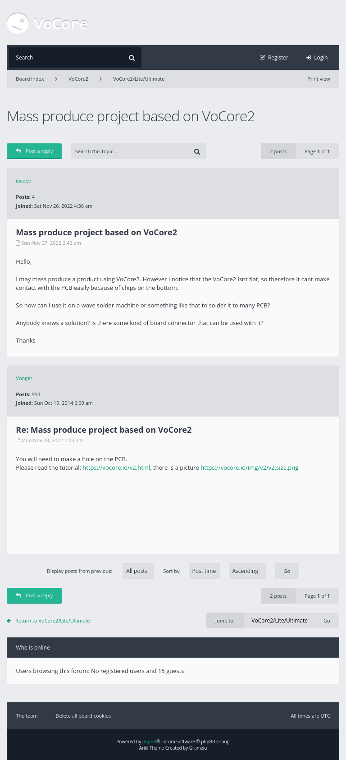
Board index (30, 78)
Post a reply (34, 150)
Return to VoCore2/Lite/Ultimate (52, 620)
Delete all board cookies (83, 715)
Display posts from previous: (100, 571)
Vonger (24, 378)
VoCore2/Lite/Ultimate (138, 78)
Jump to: (225, 620)
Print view (318, 78)
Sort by (214, 571)
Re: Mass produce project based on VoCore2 (103, 429)
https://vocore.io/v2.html (116, 467)
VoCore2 (78, 78)
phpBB (149, 741)
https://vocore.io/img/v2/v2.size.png (249, 467)
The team (26, 715)
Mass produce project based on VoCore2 (131, 115)
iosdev (23, 180)
